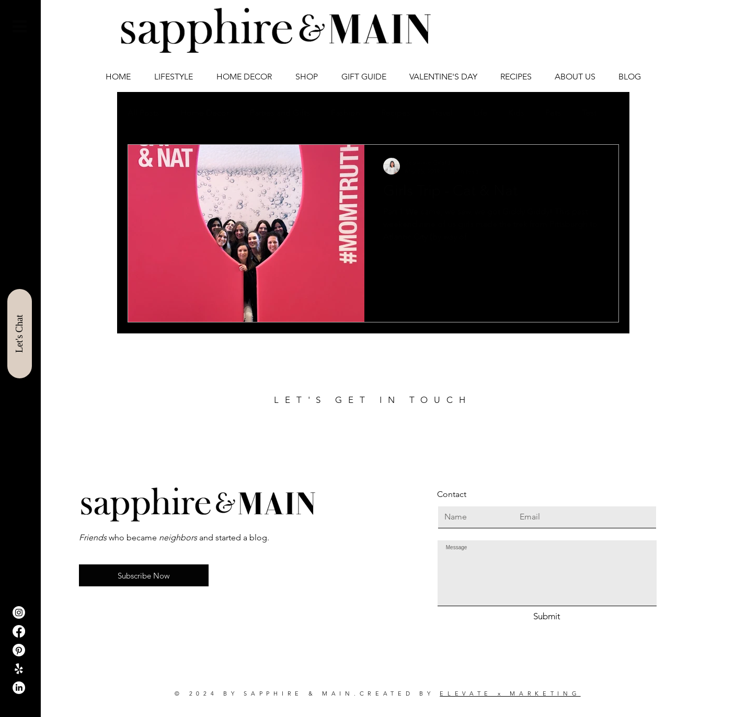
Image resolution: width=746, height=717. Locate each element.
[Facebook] (19, 631)
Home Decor (204, 113)
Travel (442, 113)
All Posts (143, 113)
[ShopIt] (19, 669)
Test (589, 113)
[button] (20, 26)
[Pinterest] (19, 650)
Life (480, 113)
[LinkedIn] (19, 687)
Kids (516, 113)
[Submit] (547, 616)
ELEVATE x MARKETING (510, 693)
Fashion (345, 113)
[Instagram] (19, 612)
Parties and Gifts (280, 113)
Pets (553, 113)
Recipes (395, 113)
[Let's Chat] (19, 333)
